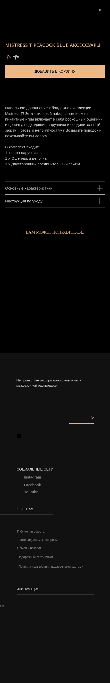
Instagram (32, 477)
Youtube (31, 492)
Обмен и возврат (29, 548)
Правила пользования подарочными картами (51, 566)
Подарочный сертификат (35, 557)
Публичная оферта (31, 531)
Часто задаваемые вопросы (38, 540)
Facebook (32, 485)
